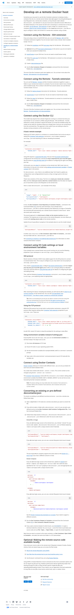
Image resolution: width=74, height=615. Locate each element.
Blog (19, 2)
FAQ (39, 2)
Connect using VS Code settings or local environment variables (43, 246)
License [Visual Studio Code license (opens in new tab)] (24, 604)
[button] (59, 3)
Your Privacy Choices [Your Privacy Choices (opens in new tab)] (13, 607)
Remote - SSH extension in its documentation (36, 74)
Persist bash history (8, 27)
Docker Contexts (28, 366)
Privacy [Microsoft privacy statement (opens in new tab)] (12, 604)
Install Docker (30, 54)
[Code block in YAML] (49, 483)
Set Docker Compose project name (12, 36)
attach (37, 165)
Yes (26, 581)
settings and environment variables (56, 167)
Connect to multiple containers (11, 41)
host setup (46, 45)
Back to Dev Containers (8, 12)
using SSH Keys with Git (39, 160)
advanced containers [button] (8, 15)
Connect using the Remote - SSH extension (45, 34)
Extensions (29, 2)
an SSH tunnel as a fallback (57, 302)
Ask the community (47, 579)
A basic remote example (32, 132)
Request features (46, 582)
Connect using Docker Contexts (39, 362)
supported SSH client (41, 157)
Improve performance (9, 31)
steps (33, 98)
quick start (35, 58)
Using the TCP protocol (32, 305)
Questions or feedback (9, 56)
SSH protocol (28, 256)
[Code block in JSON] (48, 151)
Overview (6, 17)
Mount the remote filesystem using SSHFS (38, 550)
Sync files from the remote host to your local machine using (45, 554)
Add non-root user (8, 34)
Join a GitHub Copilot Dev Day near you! (43, 7)
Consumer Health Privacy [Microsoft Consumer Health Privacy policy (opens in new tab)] (25, 607)
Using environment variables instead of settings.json (43, 335)
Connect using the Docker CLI (38, 115)
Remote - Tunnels (37, 82)
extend (62, 462)
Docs (8, 2)
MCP (34, 2)
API (23, 2)
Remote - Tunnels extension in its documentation (37, 111)
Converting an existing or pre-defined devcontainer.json (41, 238)
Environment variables (9, 20)
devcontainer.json (36, 63)
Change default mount (9, 29)
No (31, 581)
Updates (13, 2)
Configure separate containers (11, 43)
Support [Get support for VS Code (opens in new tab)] (7, 604)
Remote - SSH (60, 38)
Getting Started (36, 91)
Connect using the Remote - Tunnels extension (47, 78)
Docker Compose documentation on (43, 515)
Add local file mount (8, 24)
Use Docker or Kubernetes (10, 38)
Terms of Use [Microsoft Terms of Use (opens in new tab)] (18, 604)
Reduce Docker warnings (9, 49)
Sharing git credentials (9, 54)
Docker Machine (53, 558)
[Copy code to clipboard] (70, 145)
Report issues (45, 585)
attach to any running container (37, 28)
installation (35, 45)
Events (43, 2)
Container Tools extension (37, 136)
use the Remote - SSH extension (38, 26)
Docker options (7, 51)
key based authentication (45, 49)
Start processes (7, 22)
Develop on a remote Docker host (11, 46)
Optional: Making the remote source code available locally (44, 540)
